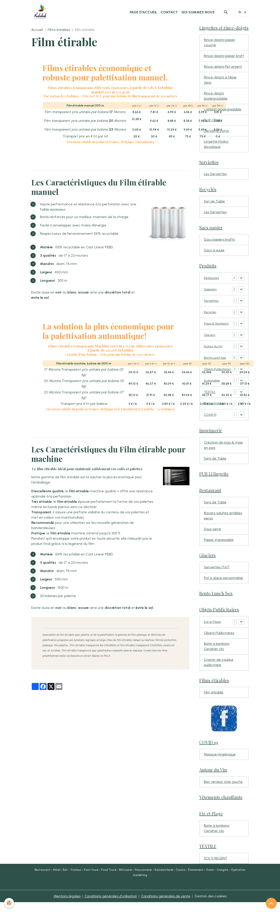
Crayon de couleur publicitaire (219, 672)
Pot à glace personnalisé (223, 587)
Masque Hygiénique (220, 764)
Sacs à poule (214, 250)
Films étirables (59, 30)
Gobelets (211, 289)
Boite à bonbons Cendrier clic (216, 656)
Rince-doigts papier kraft (224, 56)
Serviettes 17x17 (216, 576)
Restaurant (213, 278)
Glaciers (210, 340)
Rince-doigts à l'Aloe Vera (220, 80)
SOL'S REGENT (215, 868)
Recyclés (211, 312)
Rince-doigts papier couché (219, 42)
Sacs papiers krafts (219, 240)
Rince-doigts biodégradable (216, 96)
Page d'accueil (143, 12)
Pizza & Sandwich (212, 326)
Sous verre (212, 538)
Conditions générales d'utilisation (111, 906)
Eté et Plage (214, 631)
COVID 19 (211, 424)
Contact (169, 12)
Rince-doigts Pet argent (223, 66)
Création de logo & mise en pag (223, 454)
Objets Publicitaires (219, 642)
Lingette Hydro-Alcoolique (216, 144)
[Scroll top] (271, 903)
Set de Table (214, 201)
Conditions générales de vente (165, 906)
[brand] (41, 12)
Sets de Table (215, 468)
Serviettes (212, 301)
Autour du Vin (214, 351)
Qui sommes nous (198, 12)
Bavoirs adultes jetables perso (223, 525)
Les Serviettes (215, 174)
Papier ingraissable (219, 549)
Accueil (37, 30)
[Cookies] (9, 903)
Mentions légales (67, 906)
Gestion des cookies (210, 906)
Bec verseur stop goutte (223, 791)
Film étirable (213, 702)
